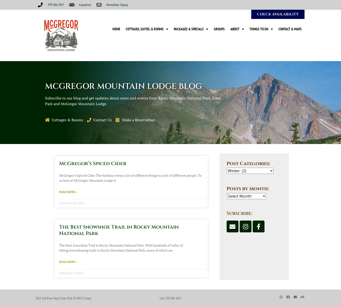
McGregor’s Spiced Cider (92, 163)
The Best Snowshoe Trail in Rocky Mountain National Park (119, 230)
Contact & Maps (290, 29)
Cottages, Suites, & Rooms (147, 29)
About (237, 29)
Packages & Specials (191, 29)
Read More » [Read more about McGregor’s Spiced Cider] (68, 192)
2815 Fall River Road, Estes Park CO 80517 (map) (63, 298)
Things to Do (261, 29)
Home (116, 29)
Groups (219, 29)
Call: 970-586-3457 (170, 298)
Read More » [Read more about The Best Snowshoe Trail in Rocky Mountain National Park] (68, 262)
